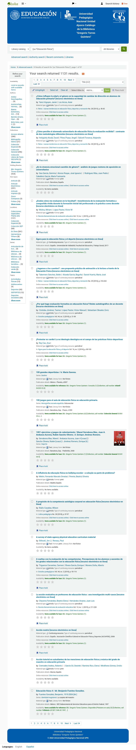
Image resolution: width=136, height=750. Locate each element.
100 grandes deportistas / (56, 372)
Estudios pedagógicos (46, 316)
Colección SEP (17, 226)
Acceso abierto (17, 134)
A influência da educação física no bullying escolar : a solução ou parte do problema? (75, 473)
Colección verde (15, 268)
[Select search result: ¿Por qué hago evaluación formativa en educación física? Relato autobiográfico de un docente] (32, 304)
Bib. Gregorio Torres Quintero (17, 170)
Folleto (14, 201)
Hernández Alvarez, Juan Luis (81, 601)
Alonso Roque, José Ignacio (69, 173)
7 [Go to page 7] (54, 80)
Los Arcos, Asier (65, 102)
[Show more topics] (15, 300)
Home (13, 67)
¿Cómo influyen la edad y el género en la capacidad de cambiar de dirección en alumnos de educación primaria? (78, 97)
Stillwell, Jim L (45, 541)
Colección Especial (15, 145)
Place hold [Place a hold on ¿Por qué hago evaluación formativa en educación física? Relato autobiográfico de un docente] (42, 333)
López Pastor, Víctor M (62, 210)
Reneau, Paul (58, 541)
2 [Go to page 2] (37, 80)
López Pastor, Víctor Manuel (74, 310)
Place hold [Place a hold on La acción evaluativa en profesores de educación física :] (42, 623)
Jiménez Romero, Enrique (75, 441)
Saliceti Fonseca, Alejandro (89, 138)
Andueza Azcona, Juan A (74, 438)
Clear (125, 4)
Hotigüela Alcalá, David (49, 138)
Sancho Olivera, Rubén (49, 441)
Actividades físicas (16, 280)
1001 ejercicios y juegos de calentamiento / (70, 433)
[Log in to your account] (101, 3)
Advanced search (19, 57)
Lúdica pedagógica (45, 514)
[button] (24, 3)
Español (30, 746)
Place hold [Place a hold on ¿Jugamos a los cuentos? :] (42, 297)
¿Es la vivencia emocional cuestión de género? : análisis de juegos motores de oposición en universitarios (78, 168)
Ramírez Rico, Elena (90, 666)
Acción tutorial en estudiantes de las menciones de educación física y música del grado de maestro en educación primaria (78, 660)
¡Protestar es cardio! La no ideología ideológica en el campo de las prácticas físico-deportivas (79, 339)
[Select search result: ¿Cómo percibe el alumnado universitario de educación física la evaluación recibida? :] (32, 131)
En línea (14, 231)
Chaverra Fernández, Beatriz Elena (53, 601)
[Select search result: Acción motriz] (32, 630)
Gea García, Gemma (47, 173)
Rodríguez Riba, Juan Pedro (96, 173)
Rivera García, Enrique (74, 565)
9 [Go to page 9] (60, 80)
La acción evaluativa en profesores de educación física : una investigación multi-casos (80, 595)
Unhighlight (38, 90)
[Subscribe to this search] (83, 73)
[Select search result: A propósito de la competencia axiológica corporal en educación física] (32, 501)
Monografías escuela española (52, 403)
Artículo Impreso (14, 192)
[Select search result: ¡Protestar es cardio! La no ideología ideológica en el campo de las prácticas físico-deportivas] (32, 339)
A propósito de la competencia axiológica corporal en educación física (79, 502)
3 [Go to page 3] (40, 80)
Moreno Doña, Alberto (94, 565)
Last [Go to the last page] (36, 84)
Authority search (37, 57)
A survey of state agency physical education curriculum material (66, 537)
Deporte (44, 444)
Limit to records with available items (17, 87)
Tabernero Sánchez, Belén (50, 275)
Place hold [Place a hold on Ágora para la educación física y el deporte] (42, 262)
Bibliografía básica (15, 140)
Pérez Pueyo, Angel (68, 138)
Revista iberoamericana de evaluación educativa (55, 216)
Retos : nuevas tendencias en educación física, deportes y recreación (63, 109)
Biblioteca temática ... (15, 263)
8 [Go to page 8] (57, 80)
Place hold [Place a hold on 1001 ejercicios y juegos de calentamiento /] (42, 466)
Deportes (14, 289)
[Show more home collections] (15, 162)
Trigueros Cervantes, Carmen (51, 565)
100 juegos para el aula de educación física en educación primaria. (67, 400)
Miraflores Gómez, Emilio (111, 666)
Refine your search (17, 75)
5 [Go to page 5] (47, 80)
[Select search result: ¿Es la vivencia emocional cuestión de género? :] (32, 167)
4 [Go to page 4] (44, 80)
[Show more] (15, 204)
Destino (44, 375)
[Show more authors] (15, 127)
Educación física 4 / (60, 691)
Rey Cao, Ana (44, 343)
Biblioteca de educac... (16, 252)
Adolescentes (16, 284)
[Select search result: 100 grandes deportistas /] (32, 372)
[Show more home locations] (15, 239)
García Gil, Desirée (73, 666)
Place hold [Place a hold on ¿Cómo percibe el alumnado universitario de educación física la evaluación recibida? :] (42, 160)
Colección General (15, 151)
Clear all (64, 90)
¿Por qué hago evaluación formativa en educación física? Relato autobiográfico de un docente (79, 305)
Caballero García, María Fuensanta (50, 176)
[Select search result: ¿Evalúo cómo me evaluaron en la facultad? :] (32, 201)
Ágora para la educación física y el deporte (69, 239)
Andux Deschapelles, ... (16, 99)
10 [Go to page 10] (65, 80)
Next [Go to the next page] (71, 80)
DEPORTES (15, 292)
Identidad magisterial (49, 697)
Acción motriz (56, 630)
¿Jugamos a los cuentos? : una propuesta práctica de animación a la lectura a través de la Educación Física (77, 269)
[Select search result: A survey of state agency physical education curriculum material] (32, 537)
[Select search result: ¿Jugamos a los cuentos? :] (32, 268)
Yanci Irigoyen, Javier (48, 102)
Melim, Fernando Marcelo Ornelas (53, 476)
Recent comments (55, 57)
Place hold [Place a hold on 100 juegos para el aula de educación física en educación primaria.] (42, 426)
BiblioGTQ (14, 3)
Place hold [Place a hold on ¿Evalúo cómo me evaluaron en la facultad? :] (42, 232)
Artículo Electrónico (15, 185)
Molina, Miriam (45, 210)
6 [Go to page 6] (50, 80)
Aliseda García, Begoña (72, 275)
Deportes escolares (15, 296)
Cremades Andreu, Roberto (50, 666)
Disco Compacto (15, 197)
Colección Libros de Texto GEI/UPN (17, 157)
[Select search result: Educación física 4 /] (32, 690)
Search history (112, 3)
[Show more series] (15, 272)
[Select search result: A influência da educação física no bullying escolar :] (32, 473)
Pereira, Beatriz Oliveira (79, 476)
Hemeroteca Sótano (16, 235)
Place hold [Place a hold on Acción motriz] (42, 653)
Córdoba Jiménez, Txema (50, 310)
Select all (54, 90)
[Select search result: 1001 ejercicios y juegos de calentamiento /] (32, 432)
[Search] (124, 49)
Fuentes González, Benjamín (58, 694)
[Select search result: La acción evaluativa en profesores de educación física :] (32, 594)
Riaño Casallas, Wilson (48, 508)
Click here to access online (58, 112)
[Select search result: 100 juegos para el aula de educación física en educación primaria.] (32, 400)
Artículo (14, 181)
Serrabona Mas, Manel (48, 438)
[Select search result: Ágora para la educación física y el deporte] (32, 239)
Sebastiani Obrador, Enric (98, 310)
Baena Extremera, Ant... (15, 111)
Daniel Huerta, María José (95, 275)
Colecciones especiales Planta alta (16, 213)
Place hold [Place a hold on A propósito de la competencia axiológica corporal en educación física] (42, 530)
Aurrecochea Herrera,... (16, 105)
